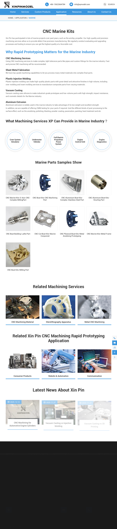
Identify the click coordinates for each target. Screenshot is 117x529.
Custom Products (42, 12)
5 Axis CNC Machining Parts (64, 476)
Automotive (82, 459)
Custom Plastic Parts (61, 468)
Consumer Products (22, 376)
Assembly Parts (59, 481)
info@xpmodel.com (82, 4)
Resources (77, 12)
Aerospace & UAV (85, 489)
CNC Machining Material (22, 322)
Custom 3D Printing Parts (63, 464)
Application (61, 12)
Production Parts (59, 459)
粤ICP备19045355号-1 (75, 523)
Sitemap (91, 523)
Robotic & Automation (58, 376)
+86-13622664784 (57, 4)
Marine (32, 18)
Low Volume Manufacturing (39, 459)
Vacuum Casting (13, 464)
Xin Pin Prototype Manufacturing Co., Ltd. (33, 523)
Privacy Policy (102, 523)
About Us (91, 12)
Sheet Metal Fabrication (16, 468)
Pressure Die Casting (15, 481)
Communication (94, 376)
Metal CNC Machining (94, 322)
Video (101, 476)
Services (25, 12)
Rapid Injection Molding (16, 476)
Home (13, 12)
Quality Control (104, 464)
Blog (100, 472)
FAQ (100, 468)
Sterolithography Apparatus (58, 322)
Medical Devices (84, 464)
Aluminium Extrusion (15, 485)
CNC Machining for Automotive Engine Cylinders (22, 425)
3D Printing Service (14, 472)
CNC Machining (13, 459)
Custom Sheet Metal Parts (63, 472)
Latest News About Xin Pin (59, 390)
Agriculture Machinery (87, 472)
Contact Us (106, 12)
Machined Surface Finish (38, 468)
